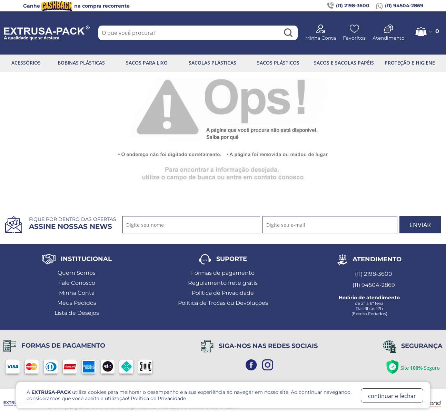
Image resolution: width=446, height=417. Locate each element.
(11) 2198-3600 (348, 6)
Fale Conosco (76, 283)
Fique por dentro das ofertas (72, 223)
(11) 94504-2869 (399, 6)
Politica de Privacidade (158, 398)
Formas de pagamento (223, 273)
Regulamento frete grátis (223, 283)
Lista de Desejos (76, 313)
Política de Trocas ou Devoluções (223, 303)
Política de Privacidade (223, 293)
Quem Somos (77, 273)
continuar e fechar (392, 396)
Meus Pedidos (76, 303)
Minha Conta (77, 293)
